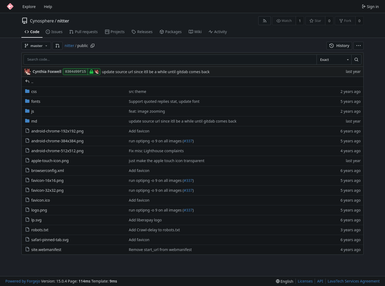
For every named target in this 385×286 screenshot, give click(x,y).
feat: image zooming (147, 111)
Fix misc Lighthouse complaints (156, 150)
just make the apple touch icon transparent (167, 160)
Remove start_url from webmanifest (160, 249)
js (29, 111)
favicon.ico (37, 200)
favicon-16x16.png (44, 180)
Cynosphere (42, 20)
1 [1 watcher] (300, 20)
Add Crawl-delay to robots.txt (154, 229)
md (31, 121)
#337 (188, 140)
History (339, 45)
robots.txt (36, 229)
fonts (32, 101)
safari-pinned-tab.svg (46, 239)
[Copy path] (92, 45)
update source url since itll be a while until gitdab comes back (156, 71)
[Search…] (356, 59)
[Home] (10, 6)
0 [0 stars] (329, 20)
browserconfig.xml (44, 170)
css (31, 91)
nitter (63, 20)
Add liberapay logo (145, 219)
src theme (137, 91)
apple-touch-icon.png (47, 160)
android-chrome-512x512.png (54, 150)
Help (48, 6)
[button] (57, 46)
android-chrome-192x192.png (54, 131)
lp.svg (33, 219)
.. (29, 81)
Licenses (305, 281)
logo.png (36, 210)
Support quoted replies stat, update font (164, 101)
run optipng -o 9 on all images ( (156, 140)
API (320, 281)
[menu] (358, 46)
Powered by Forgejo (22, 281)
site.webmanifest (43, 249)
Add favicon (139, 131)
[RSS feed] (264, 20)
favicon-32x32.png (44, 190)
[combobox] (334, 59)
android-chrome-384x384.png (54, 140)
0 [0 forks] (359, 20)
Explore (29, 6)
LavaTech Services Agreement (354, 281)
